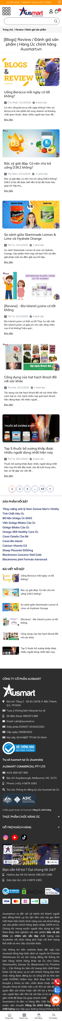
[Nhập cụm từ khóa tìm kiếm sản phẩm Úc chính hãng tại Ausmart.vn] (32, 21)
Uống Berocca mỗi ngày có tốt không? (27, 94)
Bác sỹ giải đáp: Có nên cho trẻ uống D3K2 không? (27, 165)
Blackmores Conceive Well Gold (21, 554)
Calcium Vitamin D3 (14, 545)
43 (42, 488)
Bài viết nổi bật (13, 569)
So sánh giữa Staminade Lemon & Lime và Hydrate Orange (30, 236)
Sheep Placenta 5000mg (17, 550)
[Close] (59, 2)
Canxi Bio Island (12, 541)
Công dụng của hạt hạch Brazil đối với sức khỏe (30, 379)
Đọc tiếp (8, 119)
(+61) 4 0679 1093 (26, 783)
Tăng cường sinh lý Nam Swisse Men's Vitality (30, 509)
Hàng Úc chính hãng (42, 810)
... (35, 488)
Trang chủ (9, 1018)
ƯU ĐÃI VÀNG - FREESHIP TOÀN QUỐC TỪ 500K (29, 2)
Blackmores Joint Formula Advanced (24, 559)
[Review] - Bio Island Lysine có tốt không (30, 308)
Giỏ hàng (38, 1018)
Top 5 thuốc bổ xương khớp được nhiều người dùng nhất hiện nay (28, 450)
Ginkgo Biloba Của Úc (15, 527)
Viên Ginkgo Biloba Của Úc (18, 522)
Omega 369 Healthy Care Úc (20, 531)
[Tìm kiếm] (56, 21)
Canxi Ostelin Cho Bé (15, 536)
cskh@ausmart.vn (24, 721)
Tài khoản (53, 1018)
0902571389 (30, 716)
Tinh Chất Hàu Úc (13, 513)
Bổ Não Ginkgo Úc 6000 (17, 518)
